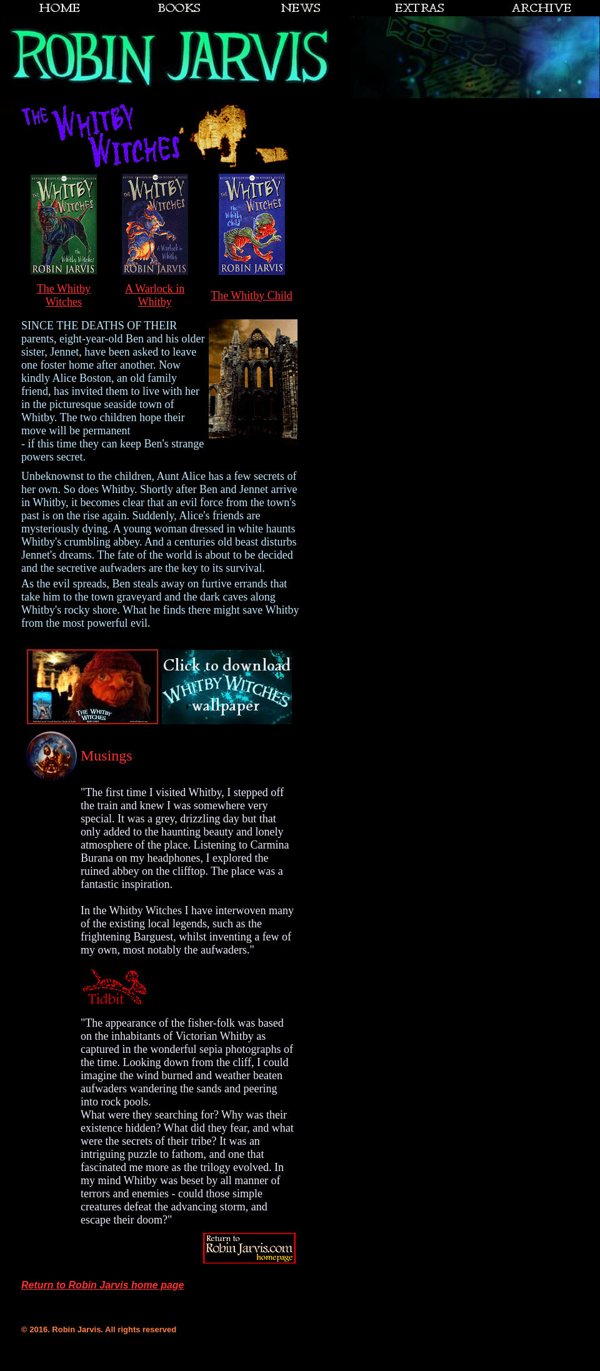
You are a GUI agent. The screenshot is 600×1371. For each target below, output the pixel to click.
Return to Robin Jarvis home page (102, 1285)
